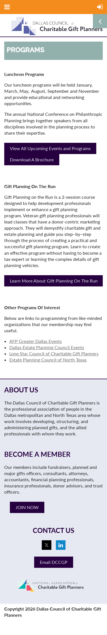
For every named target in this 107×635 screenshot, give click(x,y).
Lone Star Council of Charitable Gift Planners (54, 353)
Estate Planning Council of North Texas (48, 359)
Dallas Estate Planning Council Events (46, 347)
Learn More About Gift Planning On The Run (54, 280)
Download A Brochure (32, 159)
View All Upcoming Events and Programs (50, 148)
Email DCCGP (53, 562)
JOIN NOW (27, 507)
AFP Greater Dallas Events (35, 341)
